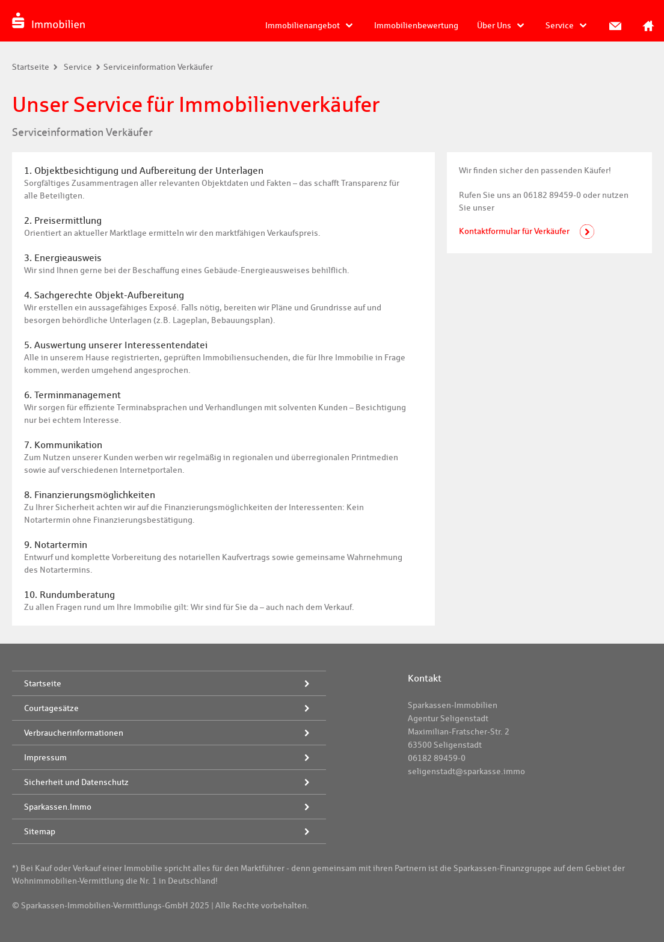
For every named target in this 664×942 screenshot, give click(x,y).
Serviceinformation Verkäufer (158, 67)
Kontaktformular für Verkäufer (514, 231)
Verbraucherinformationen (73, 732)
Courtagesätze (51, 708)
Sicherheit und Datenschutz (76, 782)
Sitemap (39, 831)
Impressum (45, 757)
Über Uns (494, 25)
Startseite (30, 67)
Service (560, 25)
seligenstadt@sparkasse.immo (466, 771)
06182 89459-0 (437, 758)
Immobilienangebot (302, 25)
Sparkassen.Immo (57, 806)
